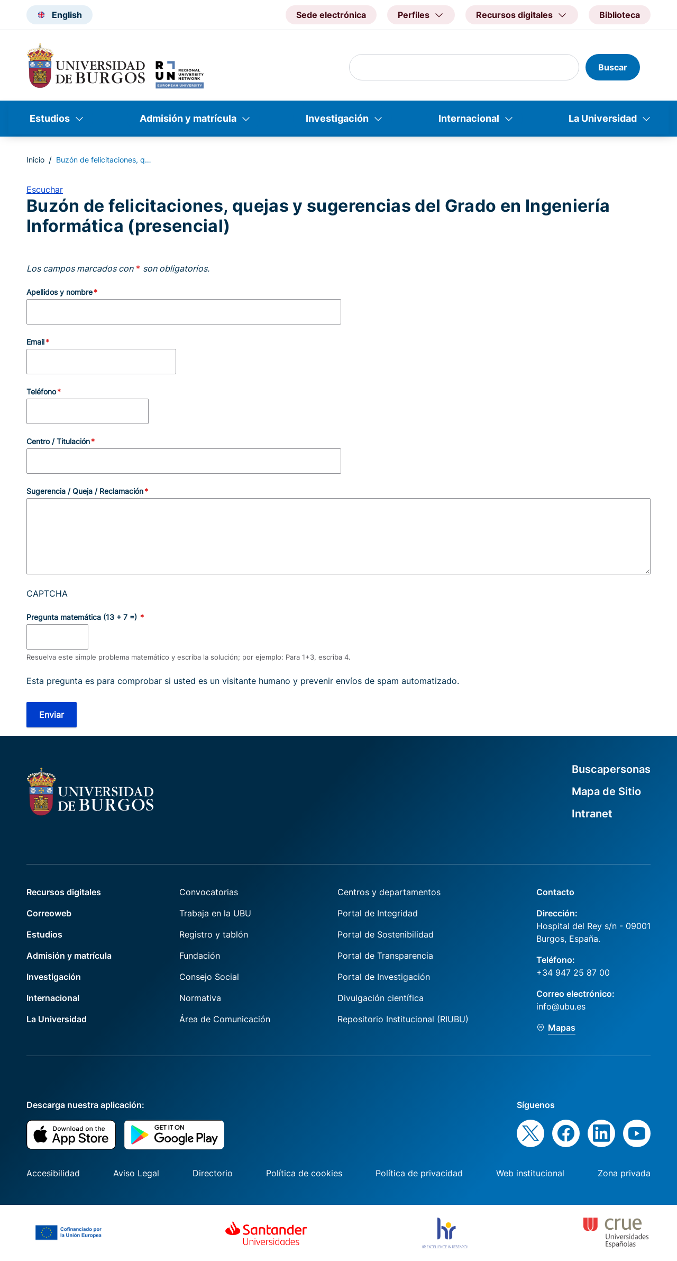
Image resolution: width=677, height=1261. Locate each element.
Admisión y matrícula (188, 118)
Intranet (592, 813)
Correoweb (48, 913)
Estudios (50, 118)
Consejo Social (209, 976)
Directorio (213, 1173)
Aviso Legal (136, 1173)
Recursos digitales (63, 892)
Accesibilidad (53, 1173)
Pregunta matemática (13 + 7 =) (82, 617)
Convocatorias (208, 892)
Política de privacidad (419, 1173)
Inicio (35, 159)
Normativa (200, 998)
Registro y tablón (213, 934)
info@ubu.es (560, 1006)
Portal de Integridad (377, 913)
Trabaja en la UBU (215, 913)
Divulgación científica (380, 998)
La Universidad (603, 118)
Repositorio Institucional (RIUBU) (403, 1019)
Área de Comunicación (224, 1019)
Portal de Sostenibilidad (385, 934)
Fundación (199, 955)
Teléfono (41, 391)
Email (35, 341)
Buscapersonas (611, 769)
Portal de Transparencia (385, 955)
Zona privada (624, 1173)
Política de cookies (304, 1173)
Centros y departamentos (389, 892)
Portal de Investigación (383, 976)
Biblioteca (619, 15)
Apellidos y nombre (59, 291)
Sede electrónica (331, 15)
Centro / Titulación (58, 441)
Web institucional (530, 1173)
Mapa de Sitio (606, 791)
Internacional (468, 118)
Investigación (337, 118)
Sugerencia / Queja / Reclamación (84, 491)
